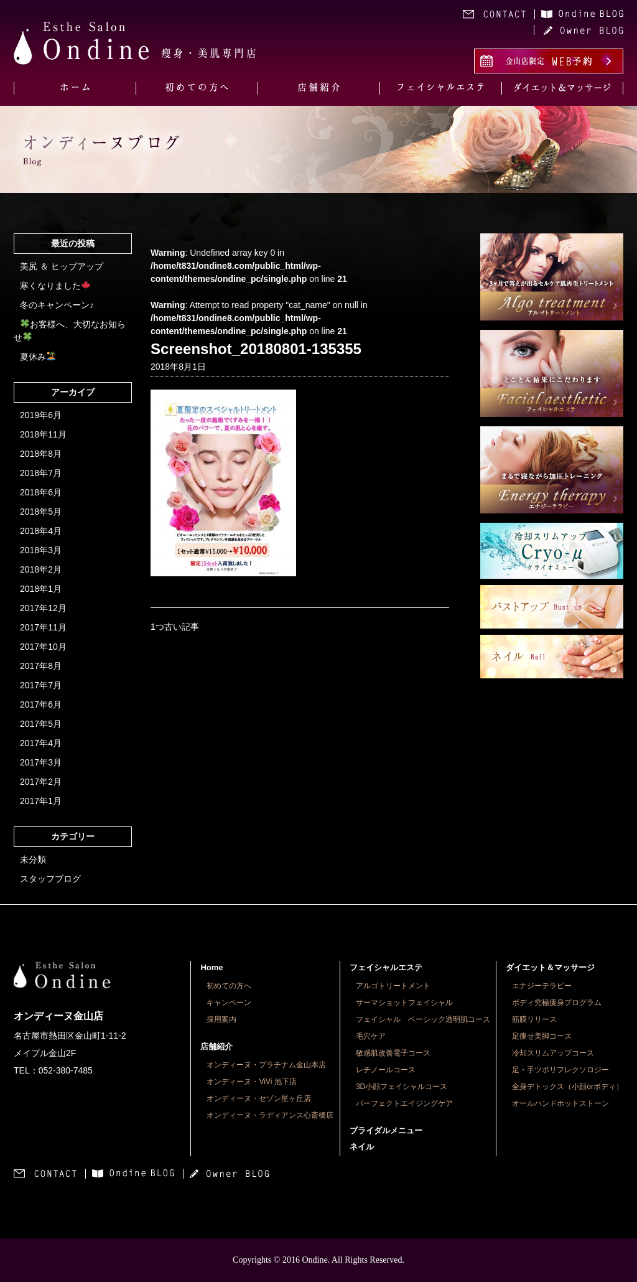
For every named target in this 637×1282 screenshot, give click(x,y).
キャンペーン (229, 1002)
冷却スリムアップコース (553, 1053)
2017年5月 (41, 724)
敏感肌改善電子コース (393, 1053)
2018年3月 (41, 550)
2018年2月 (41, 569)
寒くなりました (55, 286)
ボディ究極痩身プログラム (557, 1002)
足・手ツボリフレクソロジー (560, 1069)
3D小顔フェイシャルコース (401, 1086)
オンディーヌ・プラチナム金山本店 (266, 1064)
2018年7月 (41, 473)
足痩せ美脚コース (542, 1036)
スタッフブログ (50, 879)
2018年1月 (41, 589)
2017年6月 (41, 704)
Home (211, 967)
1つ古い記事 (175, 627)
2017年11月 (43, 627)
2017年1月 (41, 801)
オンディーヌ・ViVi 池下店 (251, 1081)
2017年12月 (43, 608)
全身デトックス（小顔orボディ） (567, 1086)
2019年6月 (41, 415)
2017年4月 (41, 743)
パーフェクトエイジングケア (404, 1103)
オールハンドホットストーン (560, 1103)
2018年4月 (41, 531)
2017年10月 (43, 647)
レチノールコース (386, 1069)
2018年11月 (43, 434)
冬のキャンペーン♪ (57, 305)
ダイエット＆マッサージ (550, 967)
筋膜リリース (534, 1019)
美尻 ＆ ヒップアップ (61, 266)
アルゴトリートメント (393, 985)
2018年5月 (41, 512)
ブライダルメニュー (386, 1130)
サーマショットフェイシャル (404, 1002)
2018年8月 (41, 454)
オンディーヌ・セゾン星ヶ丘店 (259, 1098)
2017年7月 (41, 685)
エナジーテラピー (542, 985)
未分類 (33, 859)
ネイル (362, 1146)
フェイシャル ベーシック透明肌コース (423, 1019)
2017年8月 (41, 666)
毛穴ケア (371, 1036)
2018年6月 (41, 492)
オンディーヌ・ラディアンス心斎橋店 (270, 1115)
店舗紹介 (216, 1046)
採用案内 (221, 1019)
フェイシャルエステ (386, 967)
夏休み (37, 357)
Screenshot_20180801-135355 (256, 348)
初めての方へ (229, 985)
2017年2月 (41, 782)
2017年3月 (41, 762)
